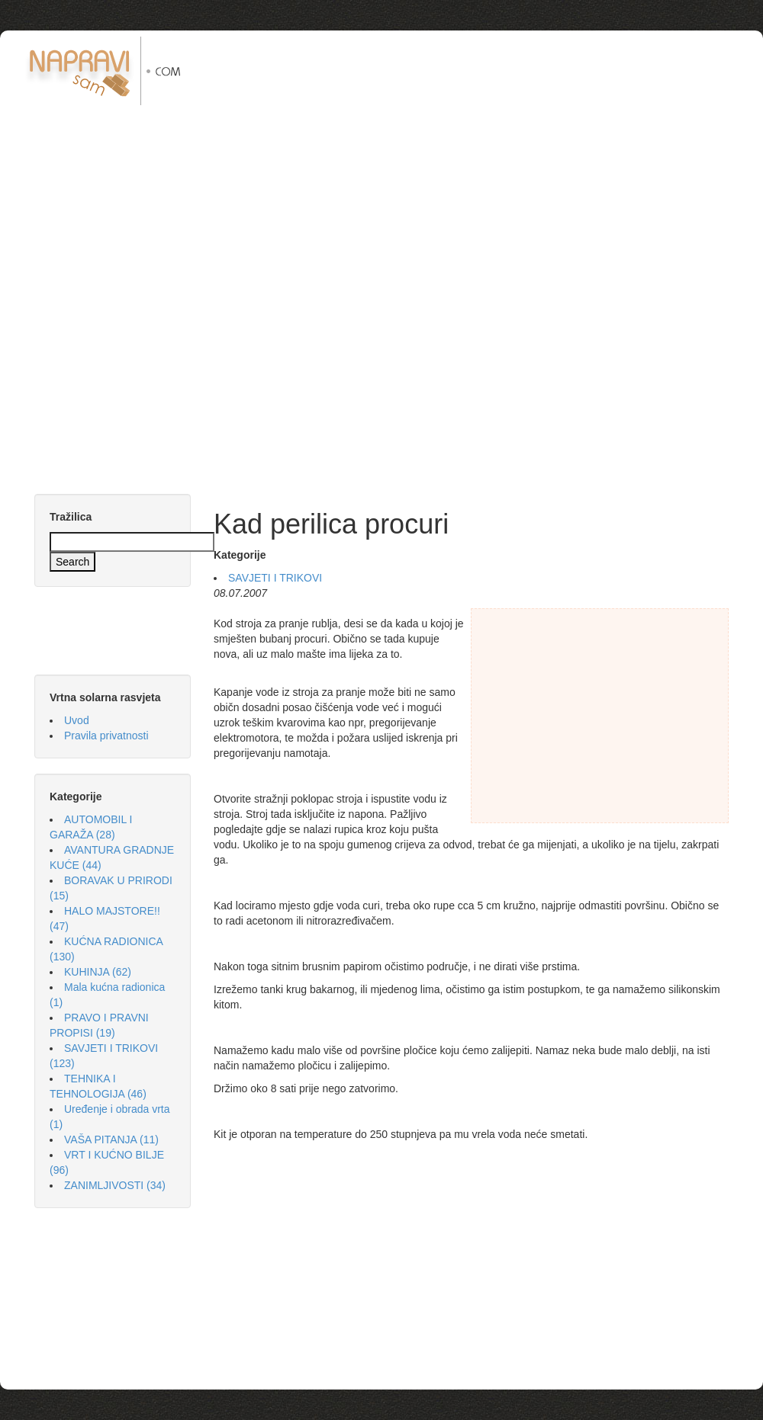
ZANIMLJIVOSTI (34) (115, 1185)
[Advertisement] (485, 143)
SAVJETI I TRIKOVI (275, 578)
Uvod (76, 720)
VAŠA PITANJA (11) (111, 1139)
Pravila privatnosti (106, 735)
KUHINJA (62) (97, 972)
